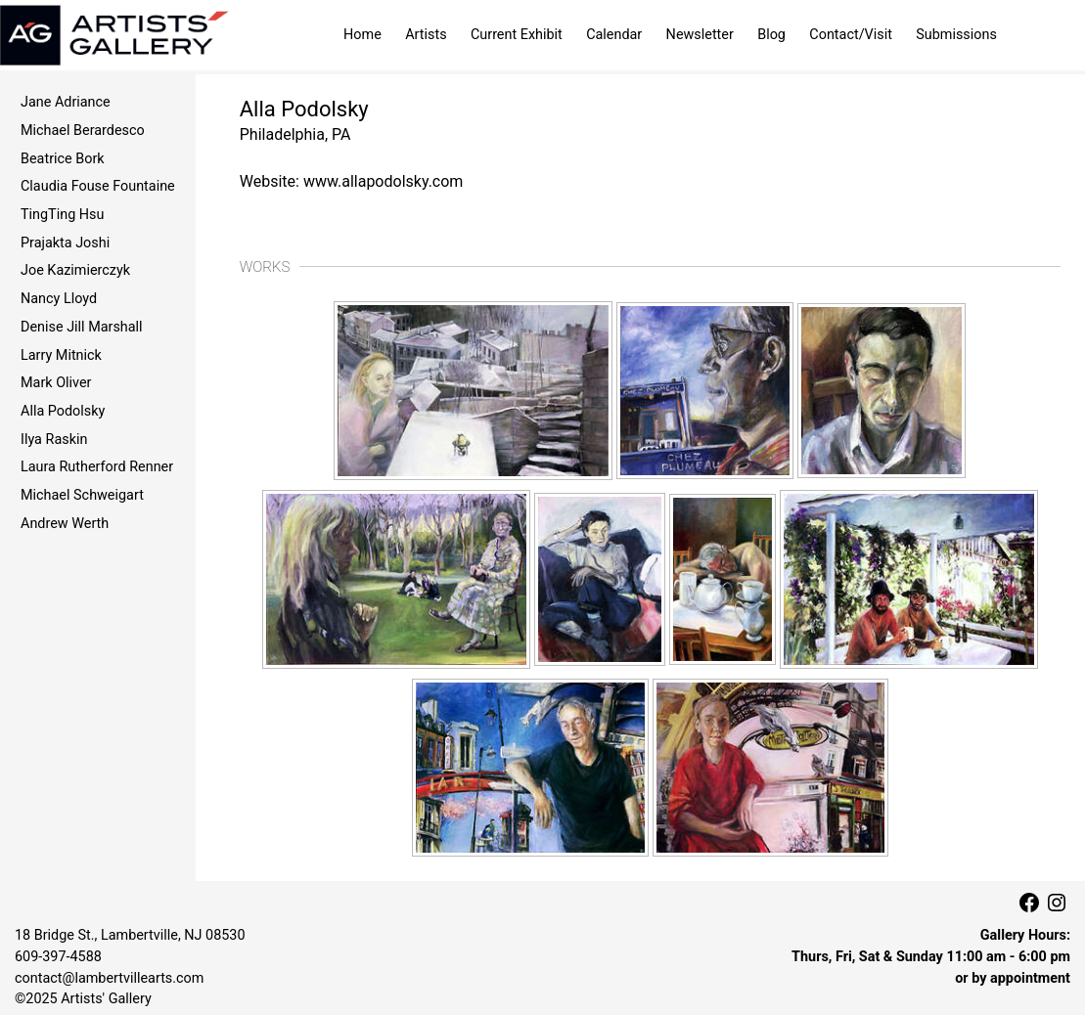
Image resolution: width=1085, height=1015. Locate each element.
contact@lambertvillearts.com (109, 978)
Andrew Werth (65, 523)
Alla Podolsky (63, 411)
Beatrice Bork (63, 159)
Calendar (614, 34)
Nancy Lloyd (59, 298)
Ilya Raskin (54, 439)
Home (362, 34)
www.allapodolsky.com (383, 181)
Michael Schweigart (82, 495)
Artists (425, 34)
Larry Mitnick (61, 355)
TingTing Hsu (62, 214)
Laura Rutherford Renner (97, 467)
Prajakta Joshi (65, 243)
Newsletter (700, 34)
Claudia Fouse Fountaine (98, 186)
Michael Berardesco (83, 130)
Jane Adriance (66, 102)
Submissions (956, 34)
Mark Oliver (56, 383)
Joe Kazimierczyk (75, 270)
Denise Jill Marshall (82, 327)
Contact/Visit (850, 34)
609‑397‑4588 (58, 957)
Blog (771, 34)
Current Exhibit (517, 34)
